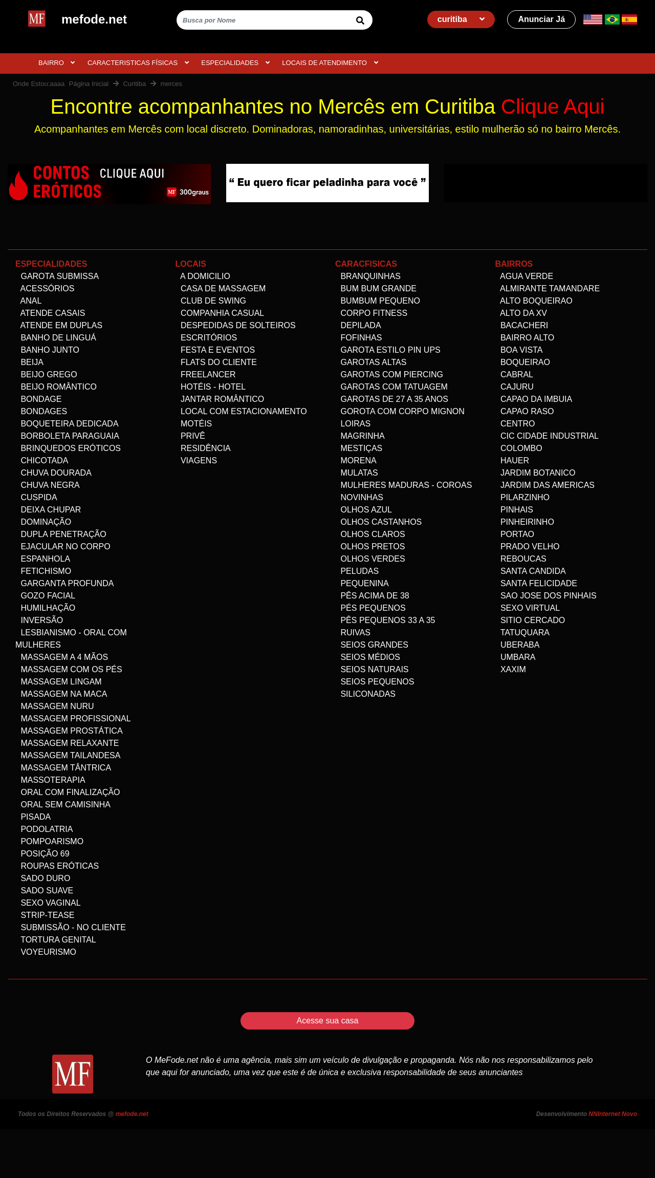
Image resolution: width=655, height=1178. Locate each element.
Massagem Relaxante (67, 743)
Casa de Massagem (221, 288)
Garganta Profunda (64, 583)
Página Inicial (88, 84)
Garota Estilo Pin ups (388, 350)
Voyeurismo (45, 952)
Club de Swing (211, 300)
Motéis (194, 423)
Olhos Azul (363, 509)
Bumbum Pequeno (377, 300)
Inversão (39, 620)
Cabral (514, 374)
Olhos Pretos (370, 546)
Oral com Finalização (67, 792)
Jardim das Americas (545, 485)
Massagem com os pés (68, 669)
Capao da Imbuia (534, 399)
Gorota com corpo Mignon (400, 411)
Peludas (357, 571)
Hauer (512, 460)
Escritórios (206, 337)
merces (171, 84)
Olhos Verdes (370, 558)
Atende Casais (50, 313)
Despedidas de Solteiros (236, 325)
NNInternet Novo (612, 1114)
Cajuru (514, 386)
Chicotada (41, 460)
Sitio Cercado (530, 620)
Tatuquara (522, 632)
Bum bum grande (376, 288)
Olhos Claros (370, 534)
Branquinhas (368, 276)
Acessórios (44, 288)
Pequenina (362, 583)
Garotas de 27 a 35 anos (391, 399)
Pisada (33, 816)
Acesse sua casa (328, 1020)
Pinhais (514, 509)
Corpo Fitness (371, 313)
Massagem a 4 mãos (61, 657)
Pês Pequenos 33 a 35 (385, 620)
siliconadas (365, 694)
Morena (356, 460)
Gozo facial (45, 595)
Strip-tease (44, 915)
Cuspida (36, 497)
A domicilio (203, 276)
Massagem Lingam (58, 681)
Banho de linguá (55, 337)
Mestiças (358, 448)
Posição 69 (42, 853)
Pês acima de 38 (372, 595)
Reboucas (521, 558)
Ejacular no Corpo (63, 546)
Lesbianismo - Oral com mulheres (71, 638)
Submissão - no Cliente (70, 927)
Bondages (41, 411)
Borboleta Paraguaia (67, 436)
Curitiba (134, 84)
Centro (515, 423)
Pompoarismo (49, 841)
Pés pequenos (370, 608)
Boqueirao (522, 362)
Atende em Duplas (58, 325)
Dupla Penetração (60, 534)
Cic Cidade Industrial (547, 436)
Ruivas (352, 632)
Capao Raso (524, 411)
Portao (515, 534)
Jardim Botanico (535, 472)
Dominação (43, 522)
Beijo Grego (46, 374)
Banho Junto (47, 350)
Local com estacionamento (241, 411)
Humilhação (45, 608)
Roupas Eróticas (57, 866)
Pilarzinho (522, 497)
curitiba (461, 19)
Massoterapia (50, 780)
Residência (203, 448)
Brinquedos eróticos (68, 448)
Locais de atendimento (330, 63)
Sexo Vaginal (48, 902)
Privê (190, 436)
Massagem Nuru (54, 706)
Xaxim (510, 669)
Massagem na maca (61, 694)
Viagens (196, 460)
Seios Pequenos (374, 681)
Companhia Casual (220, 313)
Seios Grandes (371, 644)
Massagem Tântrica (63, 767)
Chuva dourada (53, 472)
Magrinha (360, 436)
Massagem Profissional (73, 718)
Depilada (358, 325)
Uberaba (517, 644)
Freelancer (206, 374)
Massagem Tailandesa (67, 755)
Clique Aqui (552, 106)
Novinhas (359, 497)
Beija (29, 362)
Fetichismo (43, 571)
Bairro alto (525, 337)
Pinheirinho (524, 522)
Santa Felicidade (536, 583)
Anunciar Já (541, 19)
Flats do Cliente (216, 362)
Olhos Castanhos (378, 522)
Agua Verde (524, 276)
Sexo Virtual (527, 608)
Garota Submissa (57, 276)
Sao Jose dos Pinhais (546, 595)
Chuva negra (47, 485)
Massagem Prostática (69, 730)
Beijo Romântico (56, 386)
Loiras (352, 423)
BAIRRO (56, 63)
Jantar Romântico (220, 399)
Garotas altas (370, 362)
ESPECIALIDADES (235, 63)
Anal (28, 300)
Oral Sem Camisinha (63, 804)
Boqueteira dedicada (67, 423)
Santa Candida (530, 571)
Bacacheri (522, 325)
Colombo (518, 448)
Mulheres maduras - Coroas (403, 485)
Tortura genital (55, 939)
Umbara (515, 657)
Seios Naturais (372, 669)
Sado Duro (42, 878)
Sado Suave (44, 890)
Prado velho (527, 546)
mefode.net (132, 1114)
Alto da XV (521, 313)
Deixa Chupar (48, 509)
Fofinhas (358, 337)
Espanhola (42, 558)
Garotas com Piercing (389, 374)
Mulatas (356, 472)
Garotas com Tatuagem (391, 386)
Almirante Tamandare (547, 288)
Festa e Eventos (215, 350)
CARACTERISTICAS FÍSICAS (138, 63)
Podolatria (44, 829)
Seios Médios (367, 657)
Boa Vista (519, 350)
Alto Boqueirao (534, 300)
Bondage (38, 399)
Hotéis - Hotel (211, 386)
